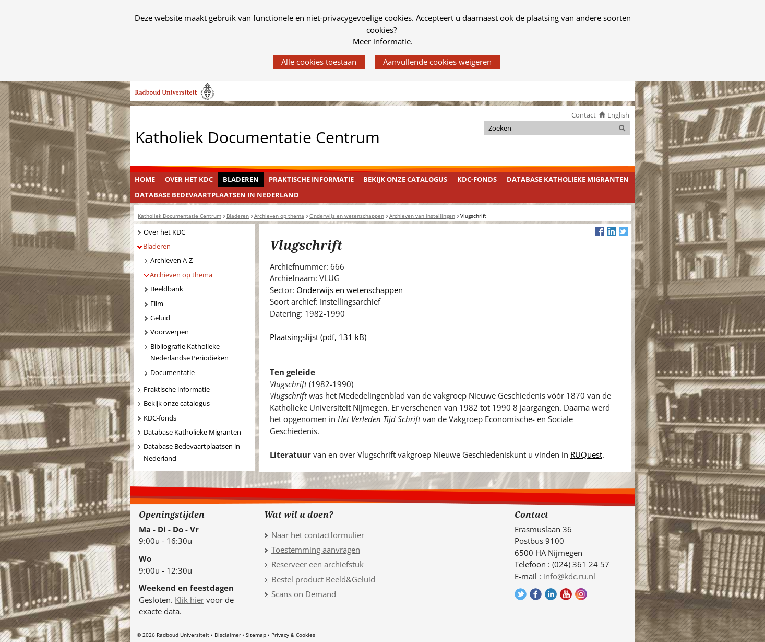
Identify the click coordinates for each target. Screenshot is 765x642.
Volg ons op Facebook (536, 594)
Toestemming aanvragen (315, 549)
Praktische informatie (311, 179)
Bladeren (241, 179)
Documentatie (172, 372)
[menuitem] (145, 180)
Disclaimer (227, 634)
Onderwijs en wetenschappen (349, 290)
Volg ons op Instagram (581, 594)
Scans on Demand (303, 594)
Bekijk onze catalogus (405, 179)
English (618, 115)
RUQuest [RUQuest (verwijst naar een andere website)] (586, 454)
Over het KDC (189, 179)
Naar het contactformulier (317, 535)
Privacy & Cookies (293, 634)
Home (145, 179)
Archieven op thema (181, 274)
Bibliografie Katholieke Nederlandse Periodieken (189, 352)
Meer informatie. (383, 41)
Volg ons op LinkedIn (551, 594)
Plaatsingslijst (318, 337)
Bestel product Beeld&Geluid (323, 579)
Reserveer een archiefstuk (317, 564)
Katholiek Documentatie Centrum (257, 136)
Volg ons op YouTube (566, 594)
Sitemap (256, 634)
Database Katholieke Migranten (568, 179)
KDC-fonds (477, 179)
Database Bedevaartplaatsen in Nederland (217, 195)
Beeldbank (166, 289)
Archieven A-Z (171, 260)
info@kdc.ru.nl (569, 576)
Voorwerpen (169, 331)
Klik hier (189, 599)
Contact (583, 115)
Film (156, 303)
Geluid (160, 317)
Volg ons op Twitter (521, 594)
